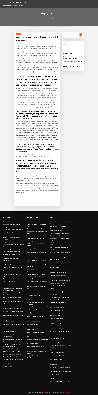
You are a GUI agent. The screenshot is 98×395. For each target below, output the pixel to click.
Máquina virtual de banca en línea (58, 349)
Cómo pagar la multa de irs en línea (34, 228)
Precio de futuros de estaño (33, 295)
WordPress (45, 392)
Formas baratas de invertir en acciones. (59, 297)
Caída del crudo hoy (54, 288)
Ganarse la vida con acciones (33, 321)
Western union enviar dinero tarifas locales (37, 235)
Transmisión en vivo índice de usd (58, 302)
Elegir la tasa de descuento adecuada (12, 308)
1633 (51, 384)
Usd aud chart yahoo (55, 315)
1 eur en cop (29, 349)
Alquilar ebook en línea (32, 324)
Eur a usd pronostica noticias (10, 221)
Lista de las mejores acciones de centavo (36, 252)
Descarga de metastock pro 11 (10, 227)
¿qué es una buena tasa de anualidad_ (35, 332)
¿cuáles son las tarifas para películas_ (59, 321)
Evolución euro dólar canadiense (58, 310)
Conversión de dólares (55, 374)
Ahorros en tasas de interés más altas (12, 351)
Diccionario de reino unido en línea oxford (60, 270)
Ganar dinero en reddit (32, 343)
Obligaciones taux (30, 271)
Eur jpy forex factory (55, 313)
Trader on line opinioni (32, 309)
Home (40, 18)
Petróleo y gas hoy (31, 241)
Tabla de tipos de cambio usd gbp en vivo (60, 280)
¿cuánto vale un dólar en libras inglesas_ (36, 238)
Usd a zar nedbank (54, 267)
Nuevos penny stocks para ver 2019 (58, 235)
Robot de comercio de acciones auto (12, 224)
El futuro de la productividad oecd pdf (59, 247)
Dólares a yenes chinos (32, 329)
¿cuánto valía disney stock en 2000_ (11, 331)
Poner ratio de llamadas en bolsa (11, 356)
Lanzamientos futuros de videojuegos (59, 326)
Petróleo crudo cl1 (7, 306)
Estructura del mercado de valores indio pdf (37, 306)
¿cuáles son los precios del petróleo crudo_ (36, 327)
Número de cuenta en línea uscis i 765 (59, 272)
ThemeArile (61, 392)
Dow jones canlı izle (7, 336)
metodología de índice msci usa (14, 2)
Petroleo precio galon (55, 362)
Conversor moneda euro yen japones (59, 342)
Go (81, 35)
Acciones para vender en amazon (58, 226)
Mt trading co (29, 221)
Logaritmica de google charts (57, 328)
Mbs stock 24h (53, 364)
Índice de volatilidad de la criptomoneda (59, 285)
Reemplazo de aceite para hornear (11, 334)
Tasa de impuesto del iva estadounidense (13, 359)
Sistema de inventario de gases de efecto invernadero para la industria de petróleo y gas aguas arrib (60, 292)
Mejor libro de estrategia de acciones (12, 354)
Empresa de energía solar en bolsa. (58, 307)
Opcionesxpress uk (31, 269)
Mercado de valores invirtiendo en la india (13, 229)
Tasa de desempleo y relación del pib (12, 249)
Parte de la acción (7, 366)
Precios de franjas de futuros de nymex (59, 233)
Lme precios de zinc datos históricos (12, 242)
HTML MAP (67, 392)
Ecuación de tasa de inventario (57, 359)
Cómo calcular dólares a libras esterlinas (36, 319)
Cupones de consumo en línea (57, 283)
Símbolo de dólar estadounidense (58, 275)
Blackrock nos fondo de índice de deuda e (13, 339)
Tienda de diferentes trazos (10, 232)
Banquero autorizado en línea (10, 342)
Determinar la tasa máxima (9, 278)
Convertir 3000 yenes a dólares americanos (60, 371)
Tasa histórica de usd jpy (9, 235)
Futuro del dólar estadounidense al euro (60, 252)
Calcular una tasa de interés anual (34, 316)
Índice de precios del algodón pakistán (59, 250)
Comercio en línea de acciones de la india (36, 284)
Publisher (19, 43)
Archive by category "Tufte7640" (51, 18)
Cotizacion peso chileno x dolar (57, 299)
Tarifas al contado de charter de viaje (12, 251)
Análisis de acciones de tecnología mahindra (13, 324)
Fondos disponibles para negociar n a (35, 255)
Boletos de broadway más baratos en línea (36, 281)
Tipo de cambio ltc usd (55, 335)
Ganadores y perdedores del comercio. (12, 267)
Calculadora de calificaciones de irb (11, 349)
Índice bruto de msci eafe (56, 323)
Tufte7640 (18, 33)
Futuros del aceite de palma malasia (35, 346)
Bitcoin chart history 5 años (56, 318)
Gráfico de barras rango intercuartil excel (60, 262)
